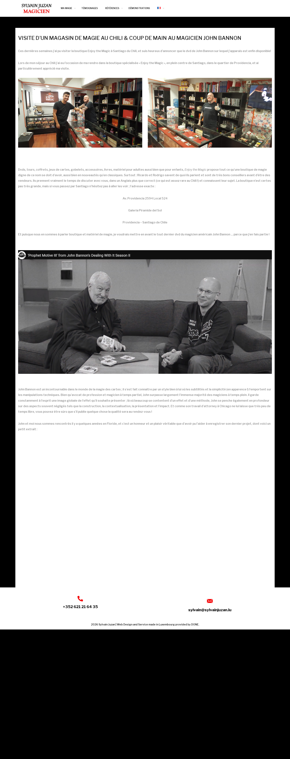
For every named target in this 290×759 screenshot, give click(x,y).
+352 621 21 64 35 (80, 606)
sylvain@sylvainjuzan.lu (209, 610)
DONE (195, 624)
